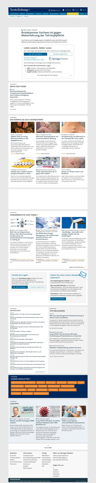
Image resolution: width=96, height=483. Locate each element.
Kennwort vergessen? (30, 59)
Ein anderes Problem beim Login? (34, 60)
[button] (82, 10)
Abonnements (46, 463)
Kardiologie (42, 387)
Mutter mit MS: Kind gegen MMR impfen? (21, 340)
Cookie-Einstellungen (29, 463)
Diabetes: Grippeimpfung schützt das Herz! (65, 348)
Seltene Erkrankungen (41, 394)
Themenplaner (46, 458)
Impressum (26, 465)
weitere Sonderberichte (77, 268)
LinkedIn (55, 470)
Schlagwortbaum (28, 456)
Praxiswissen (30, 14)
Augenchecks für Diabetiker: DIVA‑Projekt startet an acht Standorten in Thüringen (25, 353)
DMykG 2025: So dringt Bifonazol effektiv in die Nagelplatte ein (19, 139)
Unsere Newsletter (20, 380)
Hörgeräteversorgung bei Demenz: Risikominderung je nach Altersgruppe (26, 328)
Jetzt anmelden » (35, 55)
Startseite (13, 456)
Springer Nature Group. (44, 482)
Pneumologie (53, 390)
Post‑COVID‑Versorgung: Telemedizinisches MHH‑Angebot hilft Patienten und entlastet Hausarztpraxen (27, 369)
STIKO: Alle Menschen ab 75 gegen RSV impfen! (46, 173)
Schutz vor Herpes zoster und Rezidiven (72, 173)
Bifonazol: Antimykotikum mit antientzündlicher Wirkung (47, 138)
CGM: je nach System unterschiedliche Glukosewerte (73, 422)
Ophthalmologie (42, 390)
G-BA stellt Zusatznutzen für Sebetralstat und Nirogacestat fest (27, 365)
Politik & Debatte (73, 14)
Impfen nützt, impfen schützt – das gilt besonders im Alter (22, 173)
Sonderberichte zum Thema (23, 215)
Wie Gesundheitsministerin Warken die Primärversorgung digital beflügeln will (28, 358)
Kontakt (25, 467)
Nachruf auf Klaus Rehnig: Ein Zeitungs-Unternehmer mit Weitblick (25, 348)
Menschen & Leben (67, 387)
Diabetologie (72, 383)
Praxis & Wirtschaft (16, 463)
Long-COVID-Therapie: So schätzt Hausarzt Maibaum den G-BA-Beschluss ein (48, 423)
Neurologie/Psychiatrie (19, 390)
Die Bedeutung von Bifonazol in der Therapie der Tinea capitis (73, 138)
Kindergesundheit (53, 387)
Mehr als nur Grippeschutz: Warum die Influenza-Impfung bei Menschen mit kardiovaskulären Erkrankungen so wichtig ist (22, 237)
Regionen (63, 14)
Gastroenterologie (31, 387)
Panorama (13, 465)
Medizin (22, 14)
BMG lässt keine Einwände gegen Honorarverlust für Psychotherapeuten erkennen (24, 336)
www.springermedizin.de (60, 456)
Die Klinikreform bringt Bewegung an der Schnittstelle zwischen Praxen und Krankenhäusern (47, 237)
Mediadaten (45, 456)
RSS (43, 467)
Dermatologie (61, 383)
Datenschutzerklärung (30, 460)
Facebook (56, 473)
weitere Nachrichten (40, 372)
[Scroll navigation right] (85, 15)
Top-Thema (40, 383)
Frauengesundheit (17, 387)
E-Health (81, 383)
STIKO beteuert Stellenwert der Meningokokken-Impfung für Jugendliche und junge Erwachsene (26, 344)
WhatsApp (56, 475)
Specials (45, 14)
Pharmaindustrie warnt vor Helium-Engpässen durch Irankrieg (27, 362)
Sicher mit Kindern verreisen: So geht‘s (20, 332)
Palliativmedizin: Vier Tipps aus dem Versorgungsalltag (25, 315)
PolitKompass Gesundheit (67, 390)
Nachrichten (14, 14)
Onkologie (31, 390)
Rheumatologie (27, 394)
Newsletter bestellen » (58, 299)
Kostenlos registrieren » (60, 55)
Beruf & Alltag (51, 383)
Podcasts (38, 14)
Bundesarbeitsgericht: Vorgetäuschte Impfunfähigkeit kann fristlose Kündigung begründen (21, 95)
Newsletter (45, 465)
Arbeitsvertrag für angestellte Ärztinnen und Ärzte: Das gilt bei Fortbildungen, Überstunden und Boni (27, 323)
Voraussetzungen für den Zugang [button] (54, 76)
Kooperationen (54, 14)
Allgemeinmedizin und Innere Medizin (23, 383)
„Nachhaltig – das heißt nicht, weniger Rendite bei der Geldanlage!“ (73, 235)
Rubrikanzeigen (46, 460)
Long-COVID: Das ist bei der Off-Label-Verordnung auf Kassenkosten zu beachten (65, 336)
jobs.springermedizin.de (60, 460)
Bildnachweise (27, 469)
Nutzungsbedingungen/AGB (31, 458)
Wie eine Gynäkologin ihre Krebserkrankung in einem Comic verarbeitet (26, 318)
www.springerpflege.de (60, 458)
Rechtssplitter (16, 394)
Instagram (56, 477)
